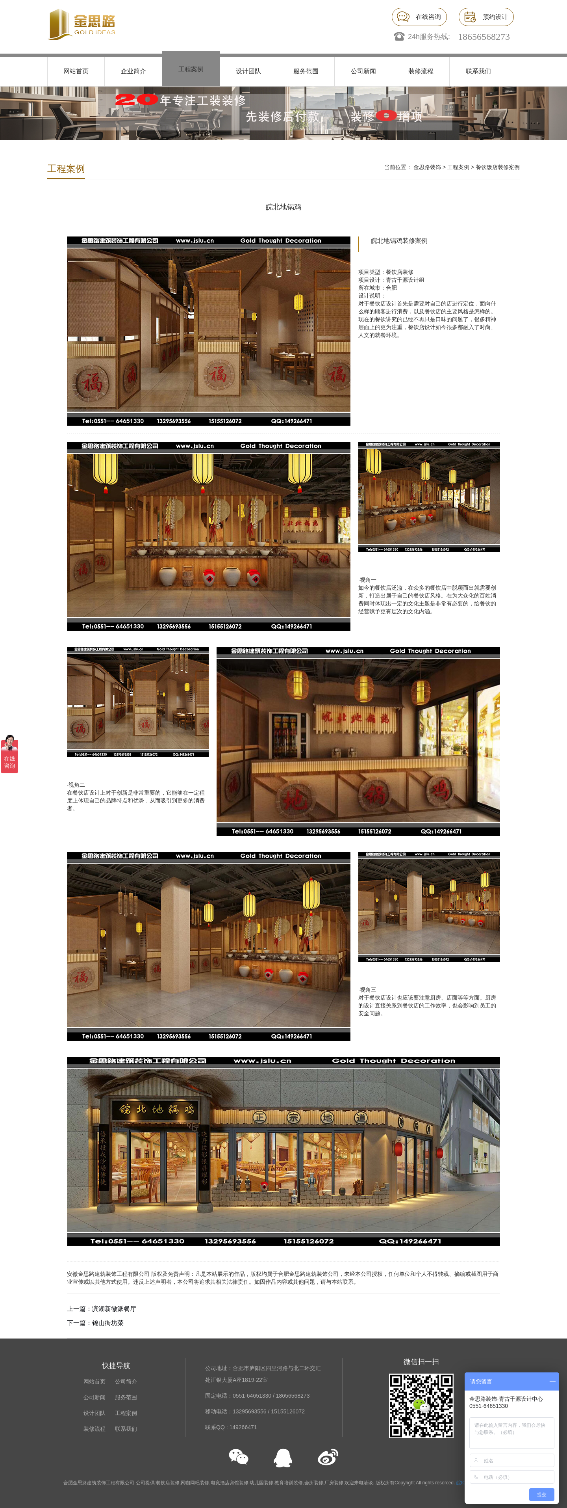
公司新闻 (363, 71)
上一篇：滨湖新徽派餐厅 (101, 1308)
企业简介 (133, 71)
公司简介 (126, 1381)
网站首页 (76, 71)
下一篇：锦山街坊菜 (95, 1323)
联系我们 (478, 71)
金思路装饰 (427, 167)
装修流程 (421, 71)
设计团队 (248, 71)
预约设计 (495, 16)
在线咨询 (428, 16)
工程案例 (191, 69)
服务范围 (306, 71)
